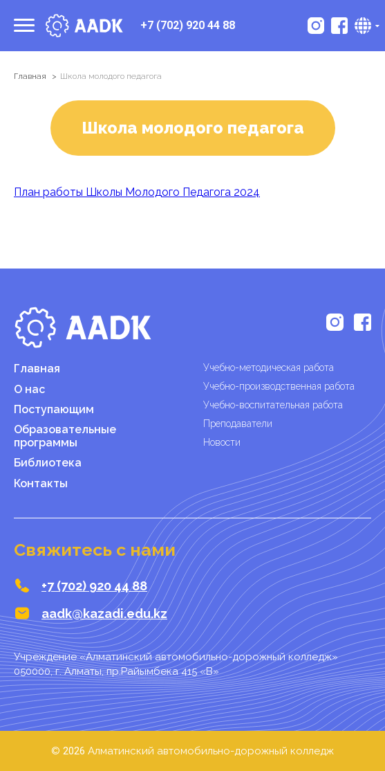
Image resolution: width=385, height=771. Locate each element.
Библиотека (48, 462)
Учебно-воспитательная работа (273, 404)
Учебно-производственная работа (279, 386)
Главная (30, 76)
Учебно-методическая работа (268, 367)
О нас (29, 389)
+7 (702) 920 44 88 (187, 25)
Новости (222, 442)
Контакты (41, 483)
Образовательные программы (65, 436)
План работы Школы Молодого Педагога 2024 (137, 192)
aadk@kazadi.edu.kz (104, 613)
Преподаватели (237, 423)
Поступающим (54, 409)
